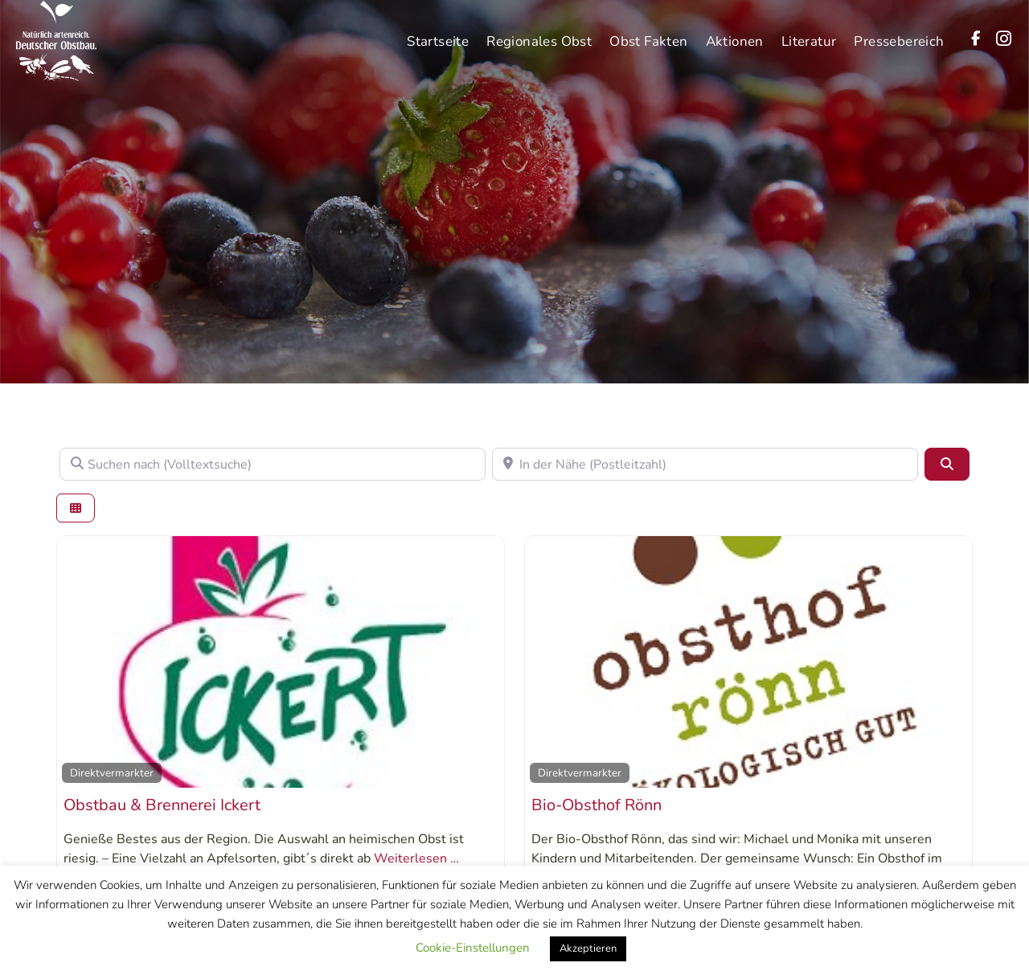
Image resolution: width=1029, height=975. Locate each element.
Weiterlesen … (416, 858)
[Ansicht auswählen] (75, 508)
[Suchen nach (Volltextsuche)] (272, 464)
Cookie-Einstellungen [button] (473, 948)
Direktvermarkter (112, 772)
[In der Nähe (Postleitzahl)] (705, 464)
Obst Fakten (648, 33)
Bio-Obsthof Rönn (596, 805)
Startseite (438, 33)
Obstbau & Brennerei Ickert (162, 805)
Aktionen (735, 33)
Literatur (809, 33)
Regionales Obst (539, 33)
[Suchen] (947, 464)
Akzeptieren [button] (588, 948)
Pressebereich (899, 33)
